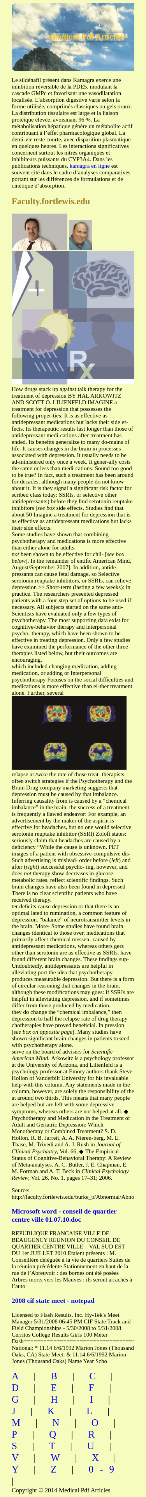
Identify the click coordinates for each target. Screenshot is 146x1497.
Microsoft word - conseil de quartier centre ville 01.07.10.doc (64, 1215)
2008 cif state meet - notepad (53, 1300)
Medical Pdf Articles (87, 37)
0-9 (104, 1469)
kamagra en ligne (90, 166)
